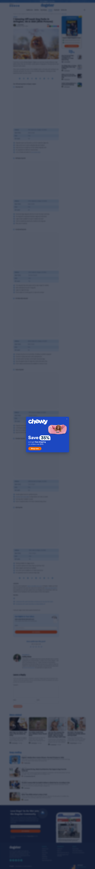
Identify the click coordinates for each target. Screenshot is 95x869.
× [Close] (66, 419)
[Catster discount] (47, 434)
